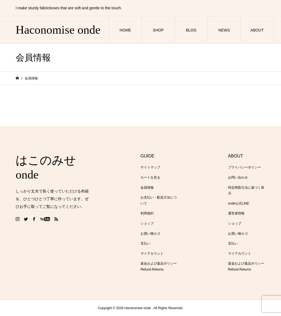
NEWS (224, 30)
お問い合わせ (238, 177)
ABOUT (257, 30)
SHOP (158, 30)
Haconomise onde (58, 29)
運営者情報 (236, 213)
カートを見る (150, 177)
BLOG (191, 30)
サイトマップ (150, 167)
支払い (145, 243)
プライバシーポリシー (244, 167)
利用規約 (147, 213)
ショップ (147, 223)
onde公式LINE (238, 203)
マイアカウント (152, 253)
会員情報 (147, 187)
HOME (125, 30)
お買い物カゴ (150, 233)
